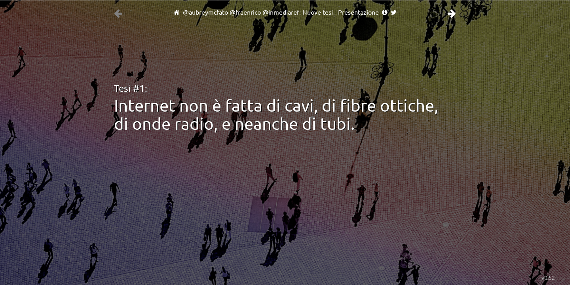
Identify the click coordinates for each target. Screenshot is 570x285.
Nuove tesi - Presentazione (340, 12)
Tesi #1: (130, 88)
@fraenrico (245, 12)
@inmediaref (280, 12)
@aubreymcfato (205, 12)
